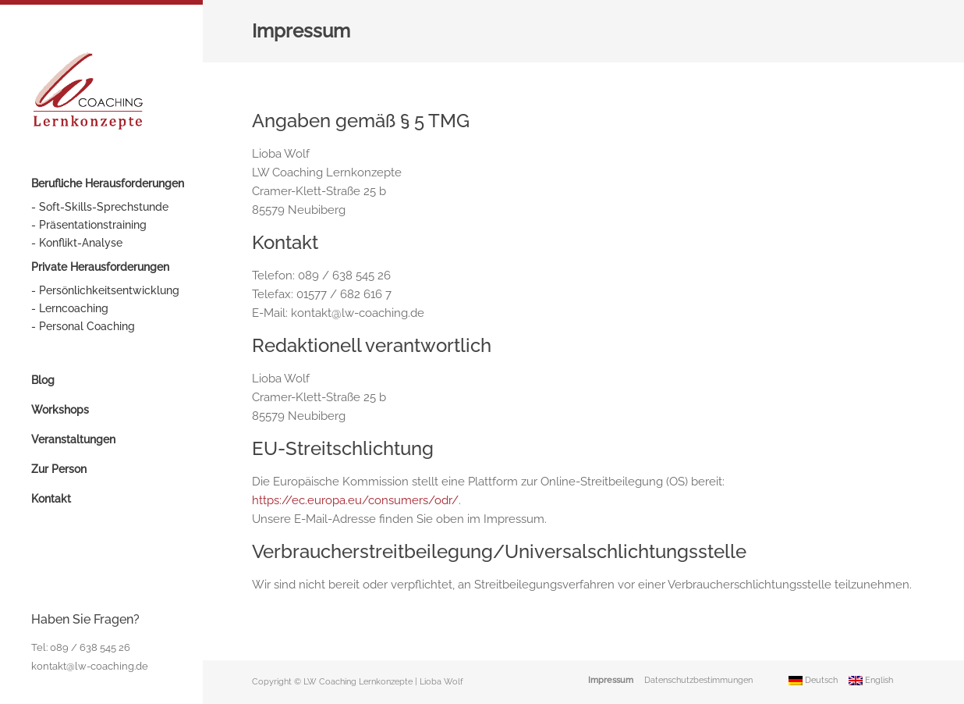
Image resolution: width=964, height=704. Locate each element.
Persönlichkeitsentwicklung (109, 290)
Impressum (610, 680)
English (871, 680)
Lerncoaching (73, 308)
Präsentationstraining (93, 225)
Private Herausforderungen (100, 267)
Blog (43, 380)
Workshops (60, 410)
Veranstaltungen (73, 439)
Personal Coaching (87, 326)
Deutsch (813, 680)
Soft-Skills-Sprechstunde (103, 207)
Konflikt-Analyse (80, 242)
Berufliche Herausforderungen (107, 183)
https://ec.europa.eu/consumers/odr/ (355, 500)
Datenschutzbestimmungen (698, 680)
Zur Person (59, 469)
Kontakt (51, 498)
